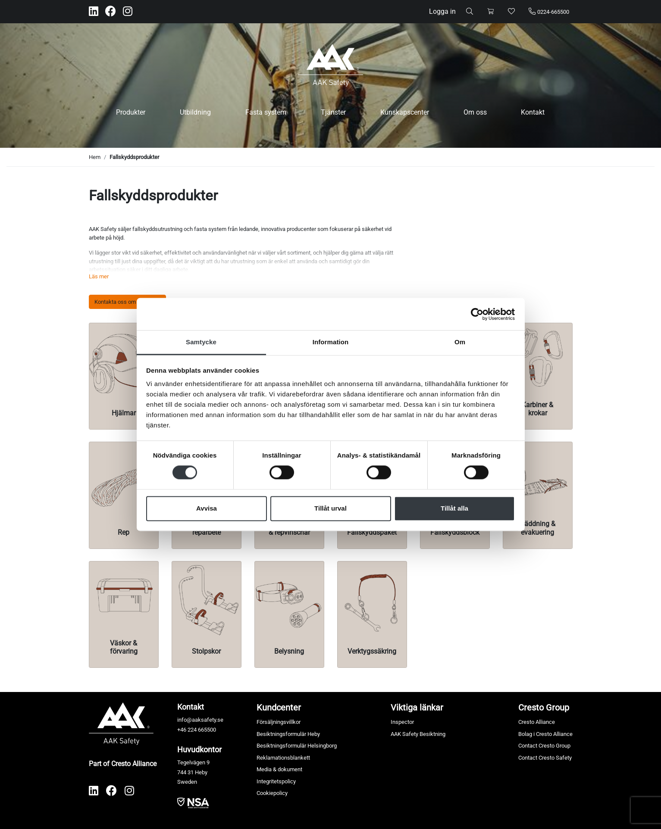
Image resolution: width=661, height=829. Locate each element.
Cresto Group (543, 707)
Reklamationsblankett (283, 757)
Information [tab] (331, 342)
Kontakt (533, 112)
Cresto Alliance (536, 722)
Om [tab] (459, 342)
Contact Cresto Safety (545, 757)
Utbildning (195, 112)
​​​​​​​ (193, 802)
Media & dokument (279, 769)
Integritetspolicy (276, 781)
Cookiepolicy (272, 793)
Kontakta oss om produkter (127, 302)
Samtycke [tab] (201, 342)
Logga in (442, 11)
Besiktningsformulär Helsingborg (297, 745)
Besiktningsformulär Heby (288, 734)
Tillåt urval (330, 508)
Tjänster (333, 112)
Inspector (402, 722)
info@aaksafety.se (200, 720)
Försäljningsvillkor (279, 722)
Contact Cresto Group (544, 745)
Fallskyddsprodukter (134, 157)
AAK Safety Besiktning (418, 734)
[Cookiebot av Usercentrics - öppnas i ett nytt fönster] (477, 314)
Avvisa (206, 508)
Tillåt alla (454, 508)
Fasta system (265, 112)
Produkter (130, 112)
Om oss (475, 112)
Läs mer (99, 276)
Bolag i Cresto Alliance (545, 734)
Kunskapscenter (404, 112)
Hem (94, 157)
